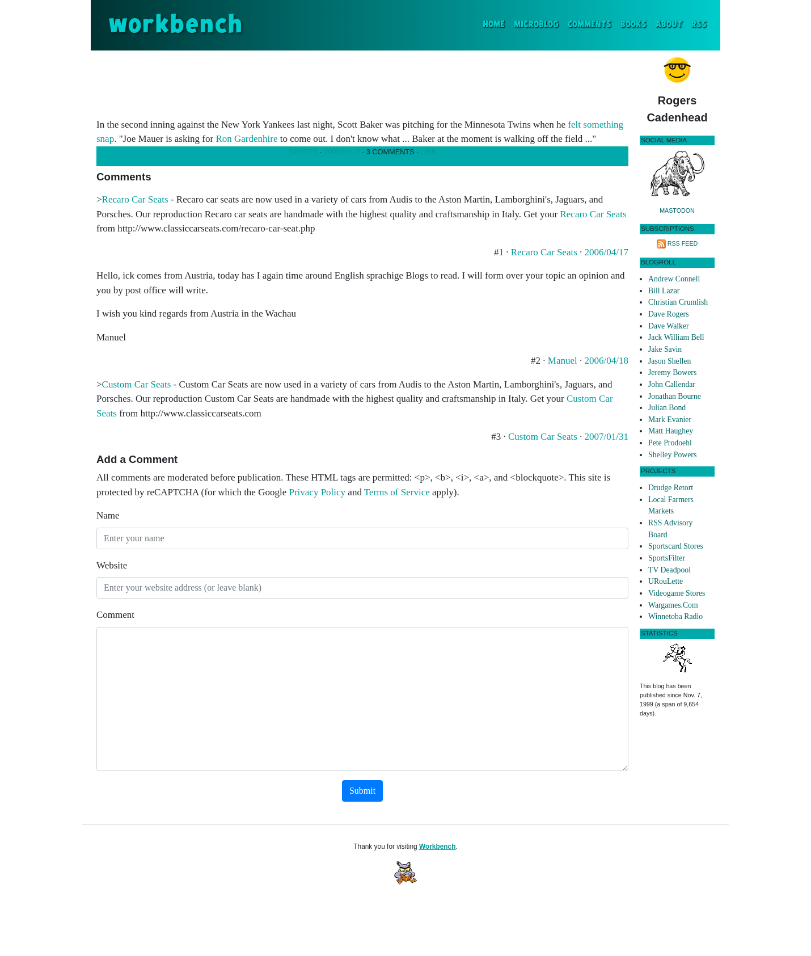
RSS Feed (683, 243)
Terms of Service (397, 492)
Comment (115, 614)
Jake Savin (665, 349)
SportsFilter (666, 558)
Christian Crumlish (678, 302)
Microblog (536, 24)
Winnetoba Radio (675, 616)
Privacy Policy (317, 492)
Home (496, 23)
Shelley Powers (672, 454)
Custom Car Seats (136, 384)
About (669, 24)
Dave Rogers (668, 314)
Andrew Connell (674, 279)
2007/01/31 (606, 436)
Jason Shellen (669, 361)
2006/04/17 (606, 252)
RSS (699, 24)
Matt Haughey (670, 431)
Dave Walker (668, 326)
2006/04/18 (606, 360)
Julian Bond (667, 407)
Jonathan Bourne (674, 396)
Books (633, 24)
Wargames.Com (673, 605)
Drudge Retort (670, 487)
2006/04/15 (342, 152)
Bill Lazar (663, 291)
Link (428, 152)
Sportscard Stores (675, 546)
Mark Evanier (669, 419)
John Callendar (671, 384)
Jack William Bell (676, 337)
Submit (362, 790)
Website (111, 565)
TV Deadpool (669, 570)
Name (108, 515)
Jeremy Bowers (672, 372)
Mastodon (677, 210)
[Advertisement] (362, 81)
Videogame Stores (676, 593)
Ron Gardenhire (246, 138)
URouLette (665, 581)
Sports (303, 152)
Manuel (562, 360)
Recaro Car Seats (135, 199)
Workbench (437, 846)
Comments (589, 24)
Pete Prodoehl (670, 443)
